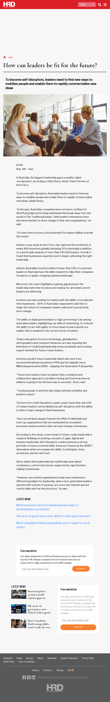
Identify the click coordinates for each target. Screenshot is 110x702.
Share (30, 168)
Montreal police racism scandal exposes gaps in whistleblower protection (37, 595)
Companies (7, 658)
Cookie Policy (8, 661)
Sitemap (59, 670)
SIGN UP (81, 568)
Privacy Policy (88, 658)
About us (35, 670)
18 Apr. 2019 (21, 168)
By (19, 164)
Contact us (47, 670)
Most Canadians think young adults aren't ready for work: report (40, 624)
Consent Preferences (69, 658)
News (11, 57)
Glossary (29, 658)
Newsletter (52, 658)
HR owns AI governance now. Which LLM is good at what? (53, 516)
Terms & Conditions (26, 661)
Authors (40, 658)
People (19, 658)
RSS (70, 670)
